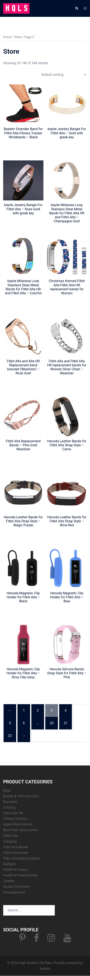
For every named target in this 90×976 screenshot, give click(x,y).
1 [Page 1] (24, 710)
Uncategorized (14, 892)
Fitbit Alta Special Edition (21, 858)
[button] (76, 8)
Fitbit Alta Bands (15, 847)
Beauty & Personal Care (20, 796)
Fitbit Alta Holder (15, 853)
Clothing (9, 807)
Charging (10, 841)
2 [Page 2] (38, 710)
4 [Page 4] (66, 710)
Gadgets (9, 864)
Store (17, 37)
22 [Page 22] (10, 736)
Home (7, 37)
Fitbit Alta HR (13, 813)
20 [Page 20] (52, 723)
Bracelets (10, 802)
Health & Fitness (15, 870)
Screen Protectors (16, 887)
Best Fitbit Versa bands (20, 830)
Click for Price (23, 144)
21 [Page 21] (65, 723)
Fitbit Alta (10, 836)
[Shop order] (63, 74)
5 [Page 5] (10, 723)
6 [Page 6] (24, 723)
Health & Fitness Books (20, 875)
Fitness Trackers (15, 819)
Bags (7, 790)
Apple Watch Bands (17, 824)
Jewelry (9, 881)
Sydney (45, 969)
